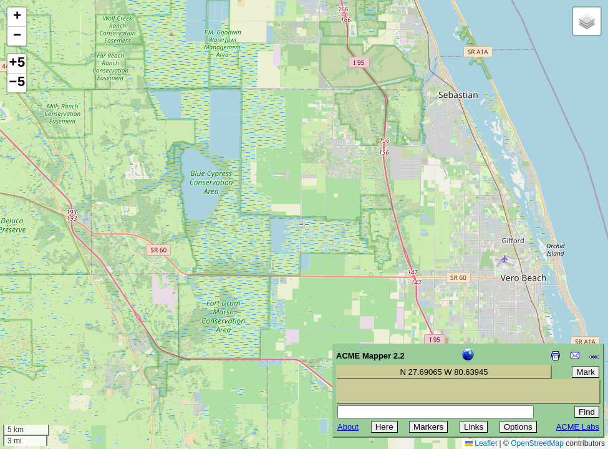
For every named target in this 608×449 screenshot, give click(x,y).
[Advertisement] (66, 360)
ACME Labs (577, 427)
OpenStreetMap (537, 443)
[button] (16, 17)
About (348, 427)
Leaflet (481, 443)
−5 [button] (17, 83)
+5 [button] (17, 63)
